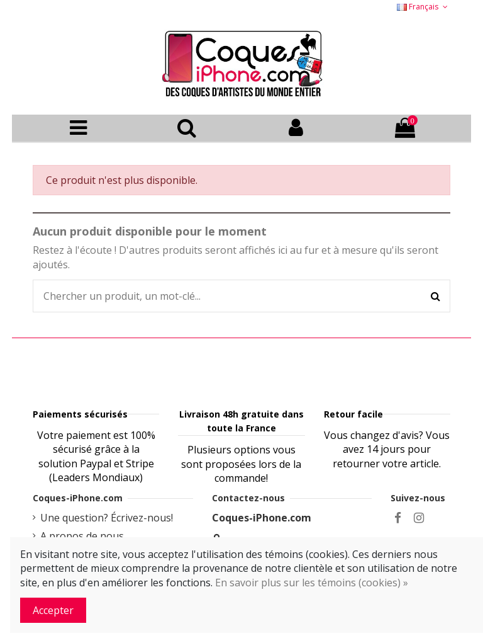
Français (423, 6)
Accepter (53, 610)
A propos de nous (82, 536)
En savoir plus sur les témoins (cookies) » (311, 582)
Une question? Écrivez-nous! (106, 518)
